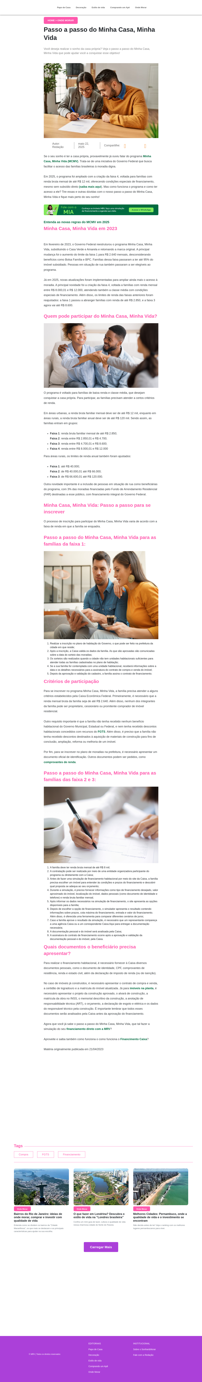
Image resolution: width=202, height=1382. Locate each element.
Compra (25, 1155)
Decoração (81, 7)
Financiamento (83, 1155)
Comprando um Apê (120, 7)
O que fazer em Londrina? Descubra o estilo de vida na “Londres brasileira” (99, 1217)
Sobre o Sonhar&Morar (144, 1349)
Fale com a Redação (143, 1355)
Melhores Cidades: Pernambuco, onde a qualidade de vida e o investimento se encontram (160, 1219)
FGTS (101, 731)
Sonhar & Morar (31, 5)
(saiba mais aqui (90, 186)
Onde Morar (141, 7)
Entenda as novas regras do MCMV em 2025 (76, 222)
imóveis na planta (142, 988)
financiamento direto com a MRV (88, 1029)
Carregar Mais (101, 1248)
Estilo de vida (98, 7)
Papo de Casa (63, 7)
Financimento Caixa (133, 1039)
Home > (52, 20)
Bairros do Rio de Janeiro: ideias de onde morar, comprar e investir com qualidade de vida (38, 1219)
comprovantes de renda (60, 762)
